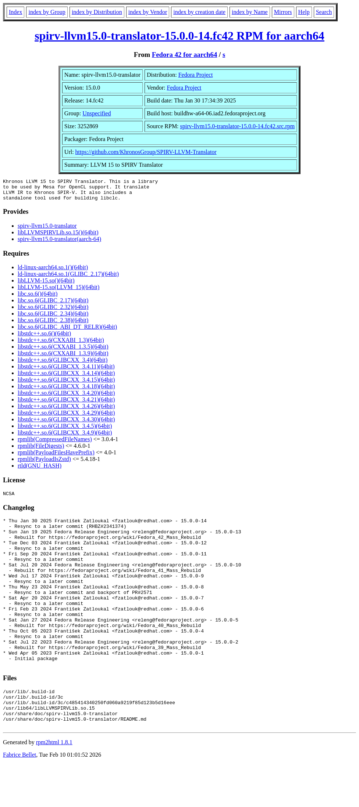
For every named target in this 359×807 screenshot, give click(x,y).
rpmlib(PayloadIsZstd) (44, 463)
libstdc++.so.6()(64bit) (44, 338)
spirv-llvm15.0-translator (47, 230)
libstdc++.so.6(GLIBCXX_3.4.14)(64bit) (66, 377)
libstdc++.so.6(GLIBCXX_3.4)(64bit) (62, 364)
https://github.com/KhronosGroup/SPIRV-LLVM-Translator (146, 152)
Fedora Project (195, 75)
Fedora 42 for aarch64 (184, 54)
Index (15, 12)
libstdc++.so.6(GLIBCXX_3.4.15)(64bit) (66, 384)
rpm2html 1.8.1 (54, 785)
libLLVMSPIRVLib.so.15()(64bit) (58, 237)
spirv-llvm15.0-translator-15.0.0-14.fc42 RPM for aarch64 (179, 35)
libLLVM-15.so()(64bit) (46, 285)
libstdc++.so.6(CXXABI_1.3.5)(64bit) (63, 351)
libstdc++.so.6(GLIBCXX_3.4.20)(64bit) (66, 397)
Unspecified (96, 113)
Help (304, 12)
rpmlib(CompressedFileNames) (55, 443)
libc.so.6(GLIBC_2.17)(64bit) (53, 305)
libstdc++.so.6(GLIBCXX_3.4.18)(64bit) (66, 391)
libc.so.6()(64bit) (37, 298)
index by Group (46, 12)
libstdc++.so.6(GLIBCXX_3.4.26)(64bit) (66, 410)
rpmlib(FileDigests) (41, 450)
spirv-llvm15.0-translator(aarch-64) (59, 243)
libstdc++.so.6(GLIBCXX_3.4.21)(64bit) (66, 404)
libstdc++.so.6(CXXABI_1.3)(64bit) (61, 344)
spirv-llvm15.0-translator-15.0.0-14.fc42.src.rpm (237, 126)
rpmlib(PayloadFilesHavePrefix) (56, 457)
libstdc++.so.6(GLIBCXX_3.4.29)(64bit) (66, 417)
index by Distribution (97, 12)
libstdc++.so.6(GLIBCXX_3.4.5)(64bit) (65, 430)
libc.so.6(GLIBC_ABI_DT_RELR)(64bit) (67, 331)
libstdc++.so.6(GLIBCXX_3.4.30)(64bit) (66, 424)
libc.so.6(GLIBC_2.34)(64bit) (53, 318)
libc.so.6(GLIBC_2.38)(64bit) (53, 324)
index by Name (250, 12)
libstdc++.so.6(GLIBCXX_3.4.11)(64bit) (66, 371)
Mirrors (283, 12)
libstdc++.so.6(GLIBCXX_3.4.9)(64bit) (65, 437)
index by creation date (199, 12)
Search (324, 12)
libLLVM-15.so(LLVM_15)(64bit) (58, 291)
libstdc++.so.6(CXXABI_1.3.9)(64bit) (63, 357)
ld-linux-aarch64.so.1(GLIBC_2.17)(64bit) (68, 278)
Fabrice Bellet (19, 798)
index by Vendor (147, 12)
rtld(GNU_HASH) (39, 470)
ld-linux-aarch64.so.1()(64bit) (53, 272)
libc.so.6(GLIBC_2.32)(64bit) (53, 311)
